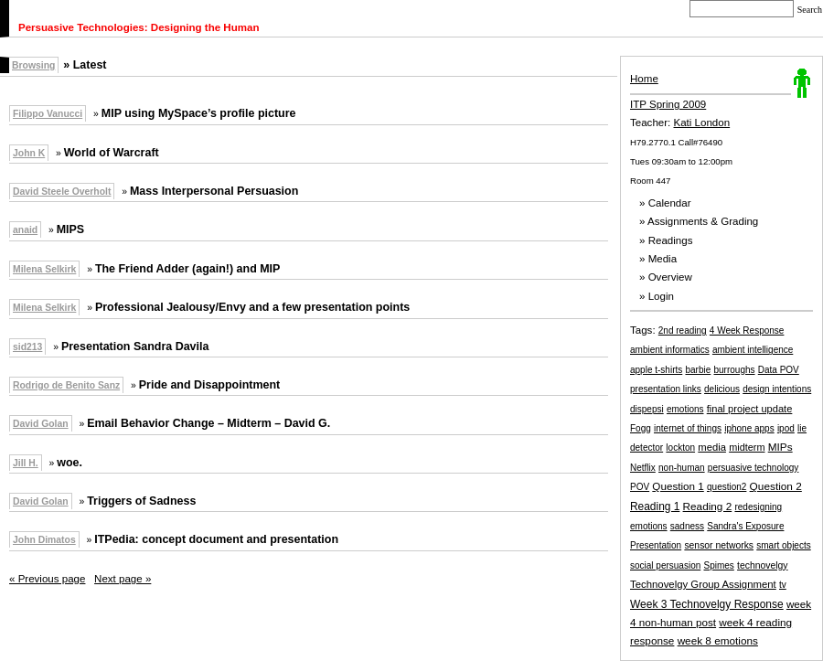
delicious (722, 389)
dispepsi (647, 409)
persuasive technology (753, 468)
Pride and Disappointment (210, 384)
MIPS (70, 229)
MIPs (780, 447)
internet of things (687, 428)
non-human (681, 468)
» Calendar (665, 202)
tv (782, 585)
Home (644, 78)
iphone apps (749, 428)
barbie (698, 370)
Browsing (33, 65)
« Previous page (47, 578)
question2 (726, 487)
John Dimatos (44, 540)
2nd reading (682, 330)
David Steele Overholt (62, 192)
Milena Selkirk (44, 269)
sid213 (27, 347)
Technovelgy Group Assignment (703, 584)
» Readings (665, 240)
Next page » (122, 578)
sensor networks (719, 545)
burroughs (734, 370)
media (712, 447)
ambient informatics (670, 350)
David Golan (41, 424)
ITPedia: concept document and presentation (216, 539)
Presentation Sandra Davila (134, 346)
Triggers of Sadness (141, 501)
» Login (656, 296)
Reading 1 (654, 506)
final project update (750, 408)
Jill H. (25, 463)
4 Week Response (747, 330)
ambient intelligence (752, 350)
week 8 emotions (718, 640)
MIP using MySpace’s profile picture (199, 113)
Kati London (702, 122)
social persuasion (665, 565)
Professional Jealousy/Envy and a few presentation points (252, 307)
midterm (746, 447)
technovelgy (762, 565)
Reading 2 (707, 506)
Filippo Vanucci (47, 114)
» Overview (665, 277)
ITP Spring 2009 (668, 104)
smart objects (783, 545)
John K (29, 153)
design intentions (777, 389)
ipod (786, 428)
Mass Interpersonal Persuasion (214, 191)
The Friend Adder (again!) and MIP (188, 268)
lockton (680, 447)
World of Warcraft (111, 152)
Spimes (718, 565)
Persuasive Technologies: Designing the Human (139, 27)
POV (639, 487)
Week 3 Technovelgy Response (707, 604)
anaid (25, 230)
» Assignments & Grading (698, 221)
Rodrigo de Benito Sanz (66, 385)
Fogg (640, 428)
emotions (685, 409)
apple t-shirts (656, 370)
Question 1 (677, 486)
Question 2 (776, 486)
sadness (687, 526)
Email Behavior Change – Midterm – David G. (208, 423)
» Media (658, 258)
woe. (69, 462)
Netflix (643, 468)
